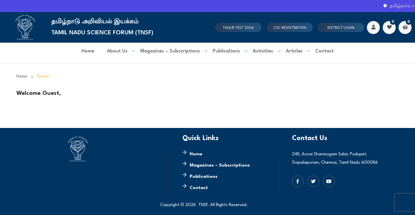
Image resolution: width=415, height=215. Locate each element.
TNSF (202, 205)
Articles (294, 51)
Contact (324, 51)
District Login (340, 28)
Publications (226, 51)
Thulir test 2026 (238, 28)
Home (88, 51)
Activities (263, 51)
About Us (117, 51)
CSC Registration (289, 28)
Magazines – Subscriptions (170, 51)
